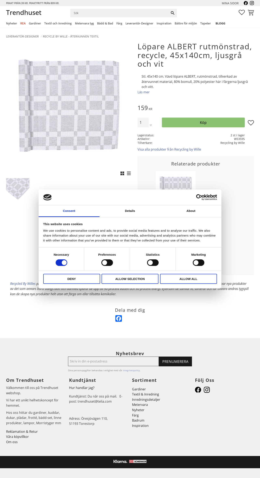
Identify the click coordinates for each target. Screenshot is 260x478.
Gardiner (139, 389)
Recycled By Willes (23, 283)
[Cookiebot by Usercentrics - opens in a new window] (199, 197)
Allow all (188, 279)
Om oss (12, 442)
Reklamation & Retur (22, 431)
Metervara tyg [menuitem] (84, 23)
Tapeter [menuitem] (205, 23)
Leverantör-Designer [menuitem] (139, 23)
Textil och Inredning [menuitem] (58, 23)
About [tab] (190, 211)
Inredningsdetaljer (146, 399)
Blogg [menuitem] (220, 23)
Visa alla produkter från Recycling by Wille (169, 149)
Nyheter (138, 410)
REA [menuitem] (23, 23)
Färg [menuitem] (119, 23)
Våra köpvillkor (17, 436)
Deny (71, 279)
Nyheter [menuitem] (11, 23)
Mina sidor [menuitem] (230, 3)
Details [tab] (130, 211)
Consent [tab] (69, 211)
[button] (242, 12)
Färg (135, 415)
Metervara (140, 404)
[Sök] (173, 13)
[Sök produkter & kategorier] (119, 13)
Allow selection (130, 279)
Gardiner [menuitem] (35, 23)
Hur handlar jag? (81, 387)
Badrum (138, 420)
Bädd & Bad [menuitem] (105, 23)
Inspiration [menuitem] (164, 23)
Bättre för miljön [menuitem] (186, 23)
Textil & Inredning (145, 394)
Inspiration (140, 425)
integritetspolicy (131, 370)
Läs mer (144, 92)
